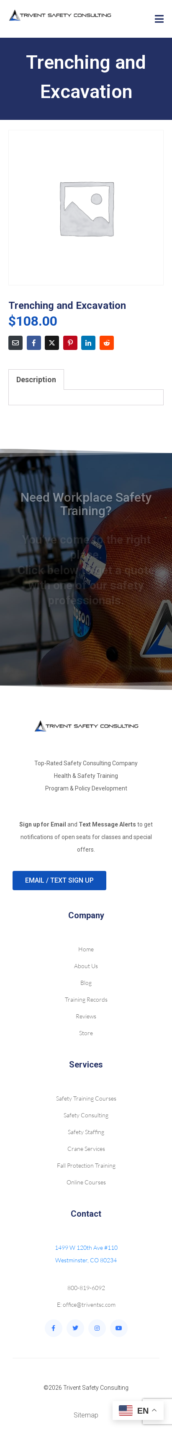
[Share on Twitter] (52, 343)
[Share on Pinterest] (70, 343)
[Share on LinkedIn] (88, 343)
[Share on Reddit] (107, 343)
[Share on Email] (15, 343)
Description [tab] (36, 379)
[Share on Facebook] (34, 343)
